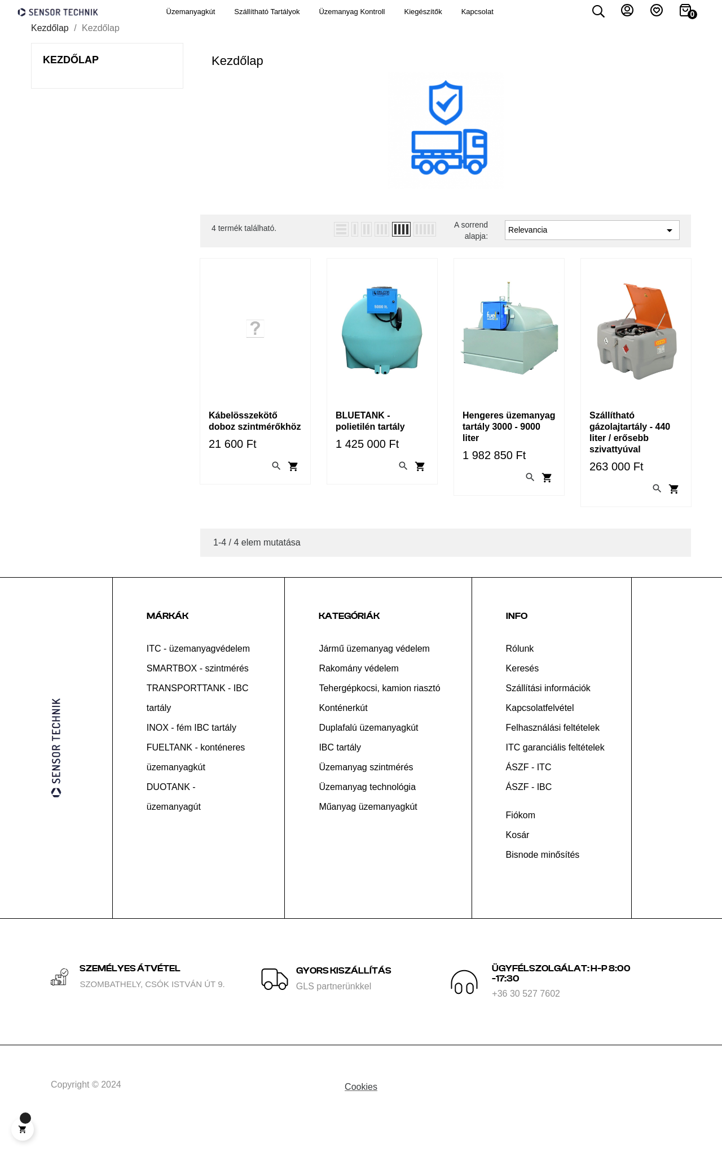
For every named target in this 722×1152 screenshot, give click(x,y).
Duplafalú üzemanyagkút (368, 746)
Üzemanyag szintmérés (366, 786)
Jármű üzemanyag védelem (374, 667)
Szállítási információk (548, 707)
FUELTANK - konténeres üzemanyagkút (196, 776)
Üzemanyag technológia (367, 805)
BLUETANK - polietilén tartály (370, 435)
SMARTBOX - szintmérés (198, 687)
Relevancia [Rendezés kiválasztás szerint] (592, 245)
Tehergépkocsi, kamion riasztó (379, 707)
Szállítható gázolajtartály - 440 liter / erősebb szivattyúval (629, 447)
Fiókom (520, 834)
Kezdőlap (71, 74)
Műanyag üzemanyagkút (368, 825)
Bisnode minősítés (543, 873)
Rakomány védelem (358, 687)
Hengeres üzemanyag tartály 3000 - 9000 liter (509, 441)
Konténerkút (343, 726)
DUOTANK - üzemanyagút (174, 815)
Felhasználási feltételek (553, 746)
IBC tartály (340, 766)
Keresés (522, 687)
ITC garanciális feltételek (555, 766)
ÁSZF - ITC (529, 786)
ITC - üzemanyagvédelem (198, 667)
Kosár (518, 853)
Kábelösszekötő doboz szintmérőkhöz (255, 435)
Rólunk (520, 667)
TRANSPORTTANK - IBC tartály (198, 716)
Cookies (361, 1105)
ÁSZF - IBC (529, 805)
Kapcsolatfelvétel (540, 726)
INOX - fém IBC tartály (191, 746)
